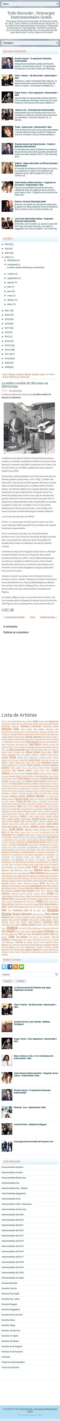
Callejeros (43, 755)
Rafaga (47, 904)
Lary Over (12, 847)
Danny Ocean (7, 779)
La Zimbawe (12, 845)
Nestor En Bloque (17, 888)
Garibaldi (31, 804)
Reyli (44, 910)
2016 (7, 332)
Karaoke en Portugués (12, 1346)
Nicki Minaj (29, 888)
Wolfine (51, 950)
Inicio (4, 374)
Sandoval (5, 922)
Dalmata (22, 773)
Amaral (37, 734)
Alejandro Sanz (10, 729)
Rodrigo (40, 917)
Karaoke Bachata (9, 1283)
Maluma (38, 870)
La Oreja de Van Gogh (35, 842)
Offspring (50, 891)
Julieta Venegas (46, 826)
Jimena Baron (31, 821)
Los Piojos (40, 859)
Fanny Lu (34, 799)
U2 (25, 942)
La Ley (56, 840)
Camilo (12, 757)
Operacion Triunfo (18, 893)
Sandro (12, 922)
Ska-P (18, 931)
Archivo (20, 981)
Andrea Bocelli (19, 737)
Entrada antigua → (48, 617)
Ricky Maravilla (38, 914)
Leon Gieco (30, 849)
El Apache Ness (24, 788)
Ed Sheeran (35, 786)
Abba (9, 721)
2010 (7, 358)
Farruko (41, 799)
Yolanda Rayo (36, 952)
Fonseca (12, 801)
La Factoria (31, 840)
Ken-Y (15, 835)
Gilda (19, 806)
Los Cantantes (49, 855)
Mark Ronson (24, 876)
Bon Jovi (47, 750)
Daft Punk (14, 773)
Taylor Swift (48, 934)
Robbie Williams (16, 917)
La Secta (49, 842)
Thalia (11, 936)
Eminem (5, 796)
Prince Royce (8, 904)
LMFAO (40, 837)
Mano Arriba (7, 873)
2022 (7, 257)
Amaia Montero (17, 734)
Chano (38, 763)
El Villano (43, 793)
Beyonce (55, 747)
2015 (7, 336)
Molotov (13, 883)
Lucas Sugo (39, 864)
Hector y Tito (35, 814)
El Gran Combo (16, 791)
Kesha (21, 834)
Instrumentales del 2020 (13, 1272)
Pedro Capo (43, 899)
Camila (5, 757)
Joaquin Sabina (46, 821)
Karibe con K (46, 829)
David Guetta (47, 778)
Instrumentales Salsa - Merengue (17, 1204)
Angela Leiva (13, 739)
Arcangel (49, 739)
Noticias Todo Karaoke (12, 1351)
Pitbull (39, 901)
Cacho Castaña (9, 755)
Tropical (19, 942)
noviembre (12, 264)
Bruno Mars (46, 752)
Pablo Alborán (8, 896)
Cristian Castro (24, 770)
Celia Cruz (20, 762)
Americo (43, 734)
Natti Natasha (36, 886)
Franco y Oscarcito (39, 801)
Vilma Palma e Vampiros (40, 944)
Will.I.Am (5, 949)
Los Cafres (38, 854)
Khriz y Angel (36, 835)
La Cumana (21, 840)
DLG (48, 770)
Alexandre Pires (8, 732)
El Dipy (7, 791)
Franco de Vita (23, 801)
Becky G (23, 747)
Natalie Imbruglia (21, 886)
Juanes (34, 826)
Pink (24, 901)
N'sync (36, 883)
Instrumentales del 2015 (13, 1246)
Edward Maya (12, 788)
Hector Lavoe (12, 814)
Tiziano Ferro (16, 939)
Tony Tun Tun (47, 939)
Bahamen (45, 744)
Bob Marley (39, 750)
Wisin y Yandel (32, 949)
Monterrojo (28, 883)
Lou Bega (16, 864)
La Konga (48, 840)
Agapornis (53, 721)
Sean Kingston (35, 922)
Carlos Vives (34, 760)
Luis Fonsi (32, 867)
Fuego (14, 804)
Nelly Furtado (52, 886)
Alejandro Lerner (50, 726)
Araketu (42, 739)
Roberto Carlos (29, 917)
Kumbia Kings (31, 837)
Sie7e (24, 928)
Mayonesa (26, 878)
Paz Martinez (32, 899)
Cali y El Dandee (23, 755)
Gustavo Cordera (43, 811)
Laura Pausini (8, 849)
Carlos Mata (23, 760)
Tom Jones (27, 939)
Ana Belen (51, 734)
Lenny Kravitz (19, 850)
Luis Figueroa (19, 867)
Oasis (43, 891)
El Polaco (35, 791)
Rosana (24, 919)
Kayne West (25, 832)
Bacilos (55, 742)
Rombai (47, 917)
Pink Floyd (31, 901)
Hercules (44, 814)
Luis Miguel (44, 867)
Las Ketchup (32, 847)
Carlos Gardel (12, 760)
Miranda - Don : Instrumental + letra (30, 1107)
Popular (7, 981)
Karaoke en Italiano (10, 1341)
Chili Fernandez (20, 765)
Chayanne (46, 762)
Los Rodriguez (41, 862)
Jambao (48, 816)
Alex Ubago (38, 729)
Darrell (14, 779)
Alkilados (43, 732)
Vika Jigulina (13, 945)
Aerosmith (43, 721)
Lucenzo (47, 864)
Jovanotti (33, 824)
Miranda (5, 883)
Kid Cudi (45, 835)
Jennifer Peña (52, 819)
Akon (31, 724)
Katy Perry (15, 832)
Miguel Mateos (42, 881)
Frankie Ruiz (6, 804)
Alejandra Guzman (10, 726)
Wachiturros (30, 947)
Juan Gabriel (52, 823)
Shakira (12, 928)
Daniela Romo (42, 776)
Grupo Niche (38, 809)
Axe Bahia (21, 742)
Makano (5, 870)
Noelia (37, 891)
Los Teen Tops (7, 864)
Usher (29, 942)
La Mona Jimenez (8, 842)
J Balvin (22, 816)
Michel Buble (21, 881)
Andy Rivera (47, 737)
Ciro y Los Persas (29, 768)
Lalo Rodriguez (44, 845)
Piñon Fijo (48, 901)
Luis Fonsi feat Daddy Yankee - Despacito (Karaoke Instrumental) (34, 220)
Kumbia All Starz (19, 837)
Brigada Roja (19, 752)
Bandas (12, 374)
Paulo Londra (21, 899)
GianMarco (40, 804)
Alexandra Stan (52, 729)
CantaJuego (33, 757)
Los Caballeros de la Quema (22, 855)
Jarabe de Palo (13, 819)
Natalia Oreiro (8, 886)
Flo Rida (5, 801)
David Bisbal (23, 778)
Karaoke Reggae (9, 1304)
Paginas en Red (35, 1415)
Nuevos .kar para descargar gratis (30, 201)
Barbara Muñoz (8, 747)
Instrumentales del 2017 (13, 1257)
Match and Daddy (15, 878)
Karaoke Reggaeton (11, 1309)
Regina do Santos (51, 907)
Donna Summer (45, 783)
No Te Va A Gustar (11, 890)
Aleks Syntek (26, 729)
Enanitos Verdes (17, 796)
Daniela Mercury (29, 776)
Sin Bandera (8, 931)
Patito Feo (30, 896)
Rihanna (5, 917)
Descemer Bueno (15, 781)
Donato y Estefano (31, 783)
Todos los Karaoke (10, 1367)
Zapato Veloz (47, 952)
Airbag (25, 724)
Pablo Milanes (19, 896)
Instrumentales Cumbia (12, 1172)
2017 (7, 328)
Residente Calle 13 (22, 910)
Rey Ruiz (37, 910)
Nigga (47, 888)
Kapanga (36, 829)
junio (9, 291)
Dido (24, 781)
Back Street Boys (8, 744)
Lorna (52, 850)
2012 (7, 350)
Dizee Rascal (51, 781)
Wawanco (40, 947)
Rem (9, 910)
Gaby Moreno (22, 804)
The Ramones (45, 937)
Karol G (5, 832)
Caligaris (34, 755)
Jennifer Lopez (39, 818)
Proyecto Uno (19, 904)
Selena (17, 925)
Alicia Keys (34, 732)
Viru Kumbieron (8, 947)
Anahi (10, 737)
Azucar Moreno (45, 742)
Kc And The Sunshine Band (43, 832)
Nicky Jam (39, 888)
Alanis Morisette (45, 724)
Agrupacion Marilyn (9, 724)
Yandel (17, 952)
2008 (7, 367)
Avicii (15, 742)
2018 (7, 323)
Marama (25, 873)
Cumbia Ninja (39, 770)
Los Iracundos (48, 857)
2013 (7, 345)
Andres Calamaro (34, 736)
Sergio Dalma (48, 925)
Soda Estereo (26, 931)
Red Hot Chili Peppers (35, 907)
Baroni (16, 747)
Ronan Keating (14, 920)
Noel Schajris (27, 890)
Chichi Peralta (8, 765)
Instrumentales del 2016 (13, 1251)
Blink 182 (30, 750)
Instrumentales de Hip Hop (14, 1209)
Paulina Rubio (8, 898)
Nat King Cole (52, 883)
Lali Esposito (33, 845)
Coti (14, 770)
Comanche (54, 768)
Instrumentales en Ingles (13, 1278)
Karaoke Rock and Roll (12, 1315)
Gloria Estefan (40, 806)
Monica (19, 883)
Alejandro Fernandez (31, 726)
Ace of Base (27, 721)
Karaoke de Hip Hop (11, 1330)
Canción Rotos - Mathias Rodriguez (30, 1124)
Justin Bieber (16, 829)
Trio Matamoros (8, 942)
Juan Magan (23, 826)
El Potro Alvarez (46, 791)
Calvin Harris (53, 755)
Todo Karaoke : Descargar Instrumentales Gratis (31, 15)
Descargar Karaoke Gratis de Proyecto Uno (33, 1141)
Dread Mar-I (14, 786)
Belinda (31, 747)
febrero (10, 300)
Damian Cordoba (45, 773)
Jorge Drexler (14, 824)
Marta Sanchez (45, 876)
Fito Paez (54, 799)
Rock (42, 374)
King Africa (54, 835)
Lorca (48, 850)
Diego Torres (32, 781)
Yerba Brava (25, 952)
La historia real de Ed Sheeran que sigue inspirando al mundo (32, 988)
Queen (36, 904)
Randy (10, 907)
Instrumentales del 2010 (13, 1220)
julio (9, 287)
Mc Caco (33, 878)
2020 (7, 315)
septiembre (12, 278)
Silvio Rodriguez (34, 928)
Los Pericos (29, 859)
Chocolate (45, 765)
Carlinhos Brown (45, 757)
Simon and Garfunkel (50, 928)
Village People (24, 945)
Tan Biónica (37, 934)
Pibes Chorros (7, 901)
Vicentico (48, 942)
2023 (7, 253)
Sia (20, 928)
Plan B (55, 901)
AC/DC (4, 721)
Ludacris (54, 864)
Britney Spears (33, 752)
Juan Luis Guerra (9, 826)
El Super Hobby (32, 793)
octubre (11, 274)
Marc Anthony (37, 873)
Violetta (55, 944)
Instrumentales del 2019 (13, 1267)
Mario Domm (12, 876)
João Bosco (41, 824)
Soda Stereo (37, 931)
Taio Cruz (27, 934)
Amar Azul (29, 734)
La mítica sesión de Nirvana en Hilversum (25, 267)
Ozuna (50, 893)
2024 (7, 248)
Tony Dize (36, 939)
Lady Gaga (22, 844)
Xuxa (56, 950)
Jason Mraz (26, 819)
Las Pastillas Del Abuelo (48, 847)
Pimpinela (17, 901)
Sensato (39, 925)
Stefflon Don (13, 934)
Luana (30, 864)
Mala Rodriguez (16, 870)
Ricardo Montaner (22, 914)
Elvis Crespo (53, 793)
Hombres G (53, 814)
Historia (20, 374)
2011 (7, 354)
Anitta (21, 739)
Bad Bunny (35, 744)
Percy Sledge (53, 899)
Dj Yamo (9, 783)
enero (10, 304)
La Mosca (20, 842)
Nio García (54, 888)
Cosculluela (6, 770)
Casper (11, 763)
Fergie (47, 799)
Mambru (47, 870)
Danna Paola (53, 776)
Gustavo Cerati (30, 811)
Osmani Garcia (40, 893)
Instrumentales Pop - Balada (14, 1188)
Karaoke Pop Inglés (11, 1293)
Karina (55, 829)
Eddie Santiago (46, 786)
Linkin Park (40, 850)
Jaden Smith (39, 816)
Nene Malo (6, 888)
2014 (7, 341)
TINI (20, 934)
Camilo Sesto (22, 757)
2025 (7, 244)
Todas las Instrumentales (13, 1362)
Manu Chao (17, 873)
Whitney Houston (51, 947)
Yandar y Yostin (8, 952)
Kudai (9, 837)
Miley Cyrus (53, 881)
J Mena (30, 816)
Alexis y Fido (25, 732)
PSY (56, 893)
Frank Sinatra (53, 801)
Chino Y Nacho (33, 765)
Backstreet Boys (22, 744)
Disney (42, 781)
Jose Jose (24, 824)
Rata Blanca (19, 907)
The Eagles (33, 937)
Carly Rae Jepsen (47, 760)
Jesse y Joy (18, 821)
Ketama (27, 835)
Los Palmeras (17, 859)
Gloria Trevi (6, 809)
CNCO (55, 752)
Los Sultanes (53, 862)
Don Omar (17, 783)
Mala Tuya (28, 870)
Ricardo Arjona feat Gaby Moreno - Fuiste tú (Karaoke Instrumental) (35, 145)
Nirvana (35, 374)
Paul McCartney (52, 896)
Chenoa (55, 762)
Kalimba (28, 829)
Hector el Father (23, 814)
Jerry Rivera (7, 821)
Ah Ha (19, 724)
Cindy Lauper (15, 768)
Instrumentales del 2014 (13, 1241)
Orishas (29, 893)
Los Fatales (36, 857)
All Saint (51, 732)
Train (56, 939)
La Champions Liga (9, 840)
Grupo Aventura (27, 809)
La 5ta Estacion (51, 837)
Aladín (35, 724)
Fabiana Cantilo (22, 799)
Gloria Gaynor (52, 806)
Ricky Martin (51, 914)
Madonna (54, 867)
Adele (35, 721)
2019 (7, 319)
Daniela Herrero (15, 776)
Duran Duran (24, 786)
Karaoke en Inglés (10, 1336)
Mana (55, 870)
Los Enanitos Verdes (20, 857)
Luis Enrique (7, 867)
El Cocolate (42, 788)
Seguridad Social (8, 925)
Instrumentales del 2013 (13, 1235)
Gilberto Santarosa (9, 806)
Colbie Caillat (44, 768)
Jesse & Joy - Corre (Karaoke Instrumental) (34, 110)
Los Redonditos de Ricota (23, 862)
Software (49, 931)
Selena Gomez (28, 924)
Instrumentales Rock (11, 1199)
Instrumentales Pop (10, 1183)
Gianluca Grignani (51, 804)
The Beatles (22, 937)
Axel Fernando (32, 741)
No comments (15, 391)
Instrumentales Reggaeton (14, 1193)
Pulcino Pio (28, 904)
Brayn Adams (7, 752)
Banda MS (54, 744)
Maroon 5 (34, 876)
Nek (44, 886)
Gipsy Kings (28, 806)
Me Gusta (41, 878)
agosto (10, 282)
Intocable (5, 816)
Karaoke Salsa (8, 1320)
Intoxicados (13, 816)
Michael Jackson (9, 881)
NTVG (42, 883)
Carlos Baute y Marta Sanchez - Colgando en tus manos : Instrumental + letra (35, 183)
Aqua (37, 739)
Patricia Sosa (40, 896)
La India (40, 840)
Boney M (55, 750)
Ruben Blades (34, 920)
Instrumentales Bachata (12, 1167)
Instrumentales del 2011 (13, 1225)
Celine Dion (30, 763)
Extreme (11, 799)
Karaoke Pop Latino (11, 1299)
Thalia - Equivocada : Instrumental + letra (33, 127)
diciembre (12, 260)
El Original (27, 791)
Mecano (48, 878)
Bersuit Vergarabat (43, 747)
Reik (4, 910)
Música (28, 374)
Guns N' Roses (16, 811)
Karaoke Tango (9, 1325)
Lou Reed (24, 864)
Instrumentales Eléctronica (14, 1177)
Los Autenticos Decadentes (45, 852)
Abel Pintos (17, 721)
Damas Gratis (32, 773)
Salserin (55, 920)
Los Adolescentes (26, 852)
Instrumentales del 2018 (13, 1262)
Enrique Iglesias (35, 796)
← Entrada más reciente (13, 617)
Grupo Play (48, 809)
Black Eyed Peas (17, 749)
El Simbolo (22, 793)
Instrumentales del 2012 (13, 1230)
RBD (41, 904)
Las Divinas (21, 847)
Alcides (55, 724)
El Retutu (13, 793)
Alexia (16, 732)
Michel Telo (31, 881)
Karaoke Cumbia (9, 1288)
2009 (7, 363)
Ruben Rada (46, 920)
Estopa (5, 799)
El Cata (35, 788)
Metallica (55, 878)
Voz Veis (20, 947)
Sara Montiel (21, 922)
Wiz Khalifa (43, 950)
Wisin (22, 949)
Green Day (15, 809)
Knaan (4, 837)
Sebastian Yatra (50, 922)
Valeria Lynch (38, 942)
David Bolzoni (35, 779)
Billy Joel (5, 750)
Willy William (15, 950)
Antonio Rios (29, 739)
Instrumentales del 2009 (13, 1214)
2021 (7, 310)
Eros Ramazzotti (52, 796)
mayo (9, 295)
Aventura (8, 742)
